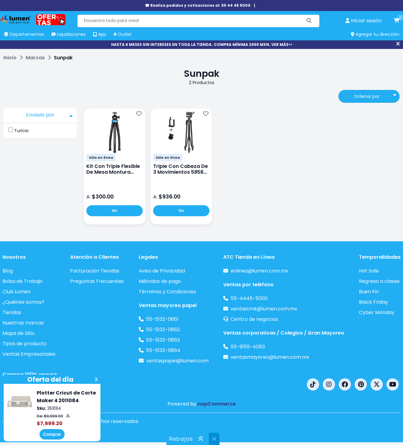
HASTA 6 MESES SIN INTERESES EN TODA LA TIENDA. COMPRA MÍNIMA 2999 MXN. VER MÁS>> (201, 44)
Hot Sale (369, 270)
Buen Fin (369, 291)
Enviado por (49, 115)
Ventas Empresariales (28, 354)
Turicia (21, 131)
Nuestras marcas (23, 322)
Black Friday (373, 302)
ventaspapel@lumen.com (177, 360)
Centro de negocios (254, 319)
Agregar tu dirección (375, 34)
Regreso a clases (379, 281)
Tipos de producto (24, 343)
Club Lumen (16, 291)
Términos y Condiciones (167, 291)
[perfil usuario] (363, 21)
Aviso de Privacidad (162, 270)
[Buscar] (309, 21)
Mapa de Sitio (18, 333)
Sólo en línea (101, 157)
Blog (7, 270)
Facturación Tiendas (94, 270)
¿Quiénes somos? (23, 302)
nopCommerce (217, 403)
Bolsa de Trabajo (22, 281)
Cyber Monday (376, 312)
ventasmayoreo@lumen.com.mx (270, 357)
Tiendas (11, 312)
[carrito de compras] (396, 21)
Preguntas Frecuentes (97, 281)
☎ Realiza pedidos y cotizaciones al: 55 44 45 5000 (197, 5)
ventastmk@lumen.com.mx (264, 308)
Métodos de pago (160, 281)
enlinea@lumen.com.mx (259, 270)
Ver (115, 211)
